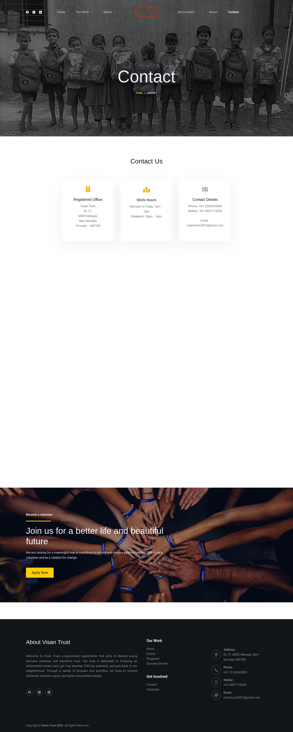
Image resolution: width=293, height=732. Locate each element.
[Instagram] (34, 12)
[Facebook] (27, 12)
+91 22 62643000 (235, 672)
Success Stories (157, 663)
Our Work (85, 12)
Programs (153, 658)
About (213, 12)
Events (150, 654)
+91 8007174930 (235, 685)
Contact (233, 12)
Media (110, 12)
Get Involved (188, 12)
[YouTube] (40, 12)
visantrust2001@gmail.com (242, 697)
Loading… (120, 368)
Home (61, 12)
